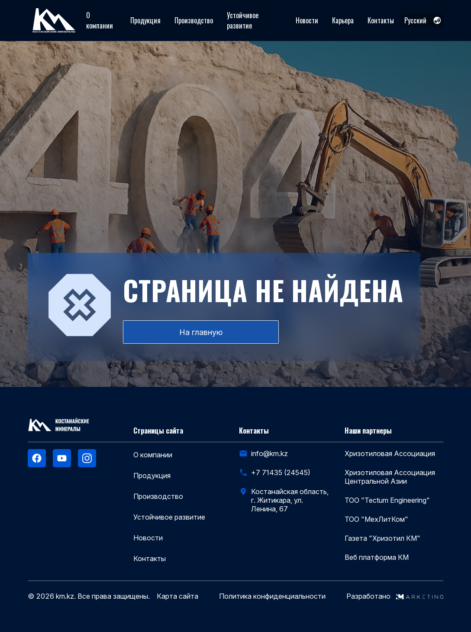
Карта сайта (177, 596)
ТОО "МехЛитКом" (376, 519)
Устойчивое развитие (242, 20)
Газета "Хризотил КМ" (382, 538)
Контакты (381, 20)
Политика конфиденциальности (272, 596)
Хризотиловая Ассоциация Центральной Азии (390, 476)
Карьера (343, 20)
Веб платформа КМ (377, 557)
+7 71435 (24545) (280, 472)
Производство (193, 20)
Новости (307, 20)
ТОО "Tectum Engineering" (387, 500)
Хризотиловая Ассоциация (390, 453)
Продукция (145, 20)
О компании (99, 20)
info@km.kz (269, 453)
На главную (201, 332)
